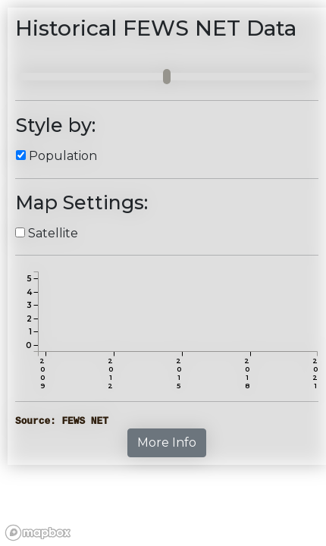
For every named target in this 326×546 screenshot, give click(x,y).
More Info (166, 442)
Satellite (53, 233)
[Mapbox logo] (38, 532)
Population (63, 156)
